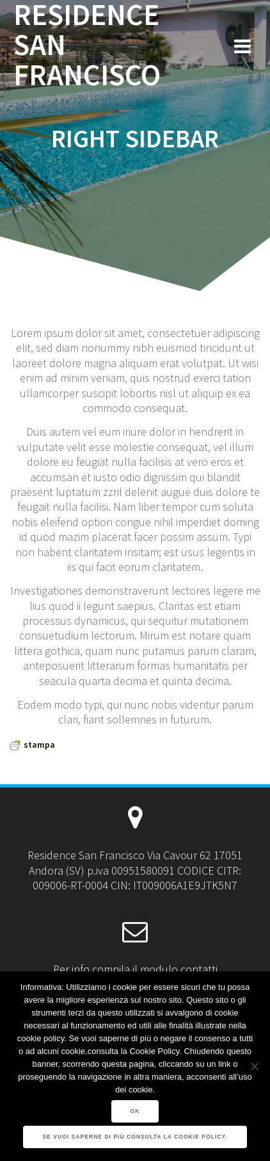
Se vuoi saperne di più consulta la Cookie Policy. (134, 1136)
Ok (135, 1111)
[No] (254, 1066)
